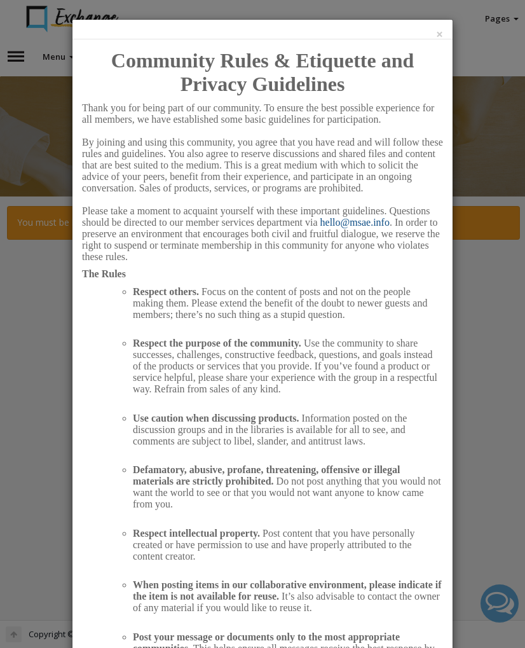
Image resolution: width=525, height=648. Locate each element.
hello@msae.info (355, 222)
